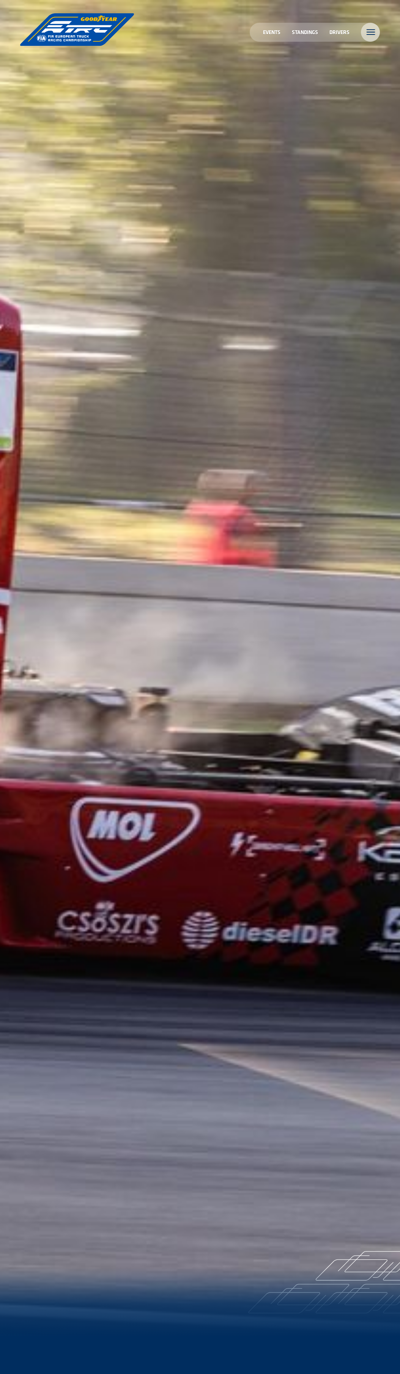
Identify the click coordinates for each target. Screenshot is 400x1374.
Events (271, 32)
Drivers (339, 32)
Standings (305, 32)
